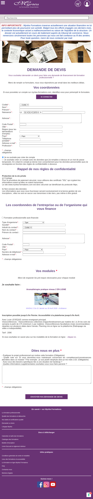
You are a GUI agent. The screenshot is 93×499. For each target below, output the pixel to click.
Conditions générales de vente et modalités (16, 456)
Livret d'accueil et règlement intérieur (13, 446)
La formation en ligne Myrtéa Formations (15, 462)
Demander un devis (8, 423)
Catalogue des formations (10, 439)
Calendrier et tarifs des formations (13, 436)
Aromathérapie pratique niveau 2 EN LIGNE (46, 289)
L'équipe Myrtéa (7, 427)
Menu (3, 2)
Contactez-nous (7, 469)
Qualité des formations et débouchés (13, 416)
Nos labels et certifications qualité (12, 420)
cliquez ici (72, 337)
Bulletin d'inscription (8, 443)
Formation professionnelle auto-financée (20, 218)
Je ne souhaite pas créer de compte (19, 157)
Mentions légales (7, 473)
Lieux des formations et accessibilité (13, 459)
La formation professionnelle (11, 413)
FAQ (3, 466)
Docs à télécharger (46, 432)
